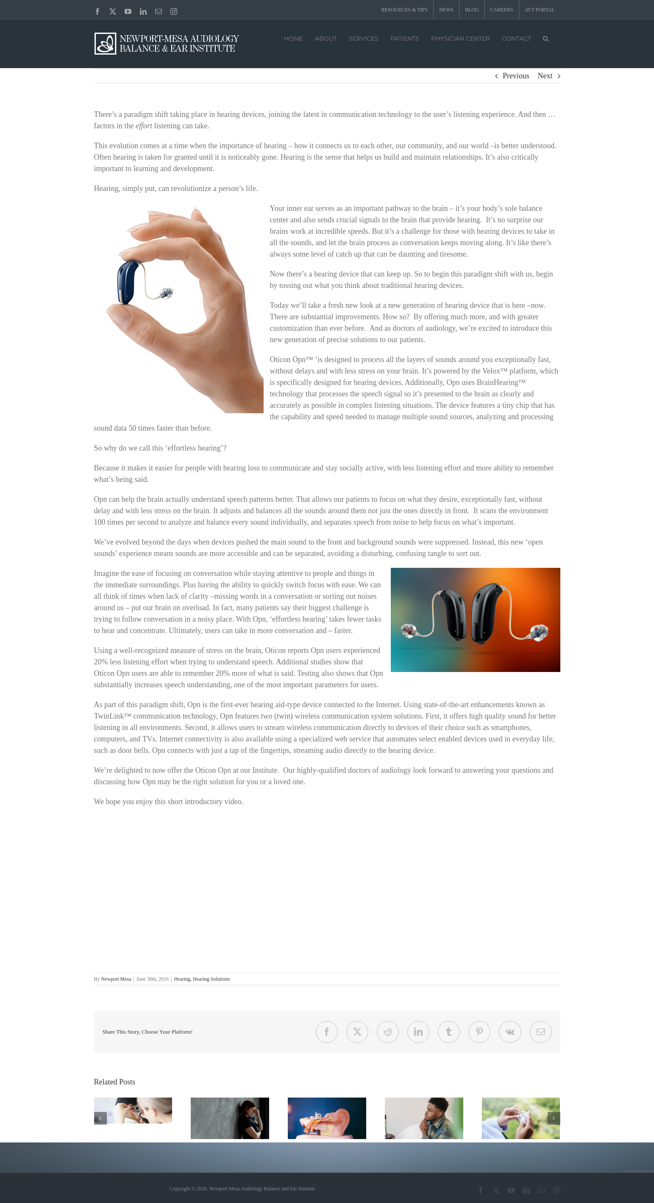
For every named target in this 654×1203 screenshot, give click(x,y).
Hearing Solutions (211, 979)
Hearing (182, 979)
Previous (516, 76)
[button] (545, 37)
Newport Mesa (116, 979)
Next (545, 76)
